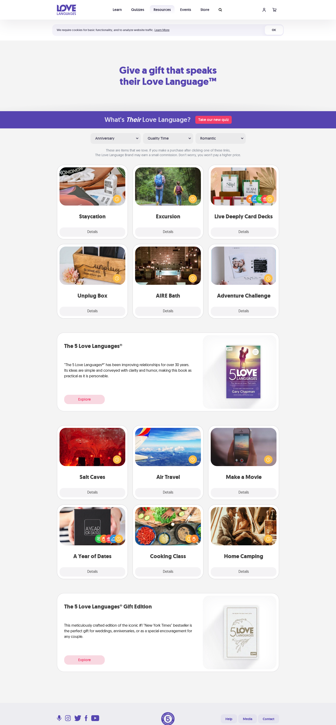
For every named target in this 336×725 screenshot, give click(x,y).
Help (228, 719)
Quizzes (137, 9)
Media (247, 719)
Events (185, 9)
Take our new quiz (213, 119)
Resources (162, 9)
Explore (84, 399)
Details (92, 232)
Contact (268, 719)
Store (204, 9)
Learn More (161, 30)
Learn (117, 9)
